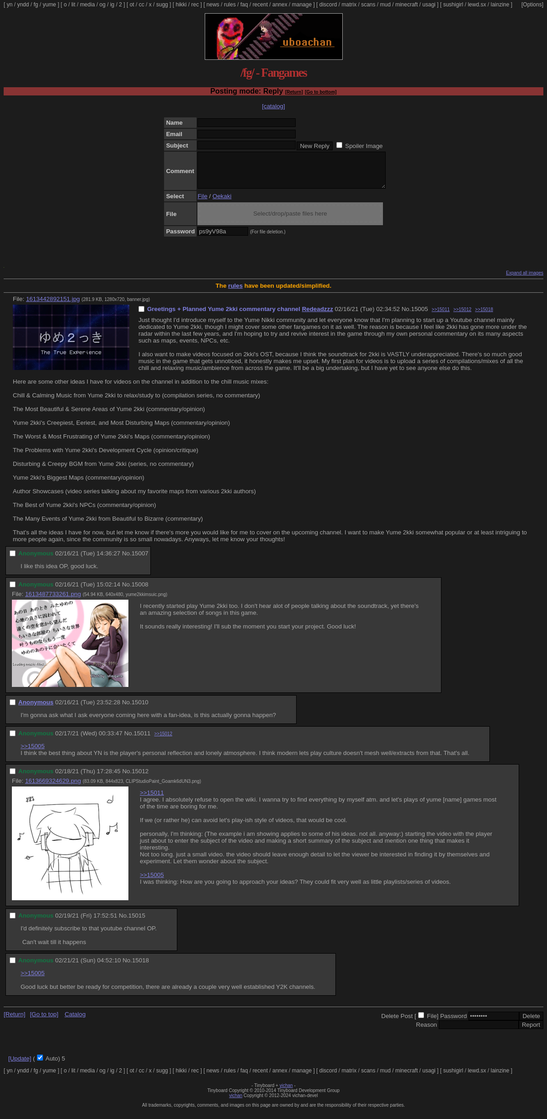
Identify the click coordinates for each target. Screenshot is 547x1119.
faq (244, 4)
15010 (140, 709)
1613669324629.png (53, 787)
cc (141, 4)
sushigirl (453, 4)
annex (279, 4)
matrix (348, 4)
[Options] (532, 4)
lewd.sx (477, 4)
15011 (141, 740)
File (202, 203)
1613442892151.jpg (53, 305)
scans (368, 4)
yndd (23, 4)
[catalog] (273, 106)
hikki (180, 4)
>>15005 (33, 753)
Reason (426, 1031)
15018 (140, 967)
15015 (136, 922)
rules (230, 4)
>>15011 (441, 316)
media (87, 4)
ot (132, 4)
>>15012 (462, 316)
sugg (162, 4)
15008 (140, 591)
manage (302, 4)
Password (453, 1022)
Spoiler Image (363, 146)
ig (112, 4)
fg (35, 4)
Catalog (74, 1021)
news (213, 4)
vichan (286, 1092)
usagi (428, 4)
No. (406, 315)
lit (73, 4)
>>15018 (484, 316)
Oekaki (221, 203)
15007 (140, 560)
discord (328, 4)
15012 (140, 778)
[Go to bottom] (320, 92)
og (103, 4)
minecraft (406, 4)
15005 (419, 315)
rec (195, 4)
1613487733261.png (53, 600)
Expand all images (524, 279)
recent (260, 4)
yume (49, 4)
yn (10, 4)
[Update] (19, 1065)
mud (385, 4)
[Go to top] (44, 1021)
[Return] (294, 92)
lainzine (500, 4)
